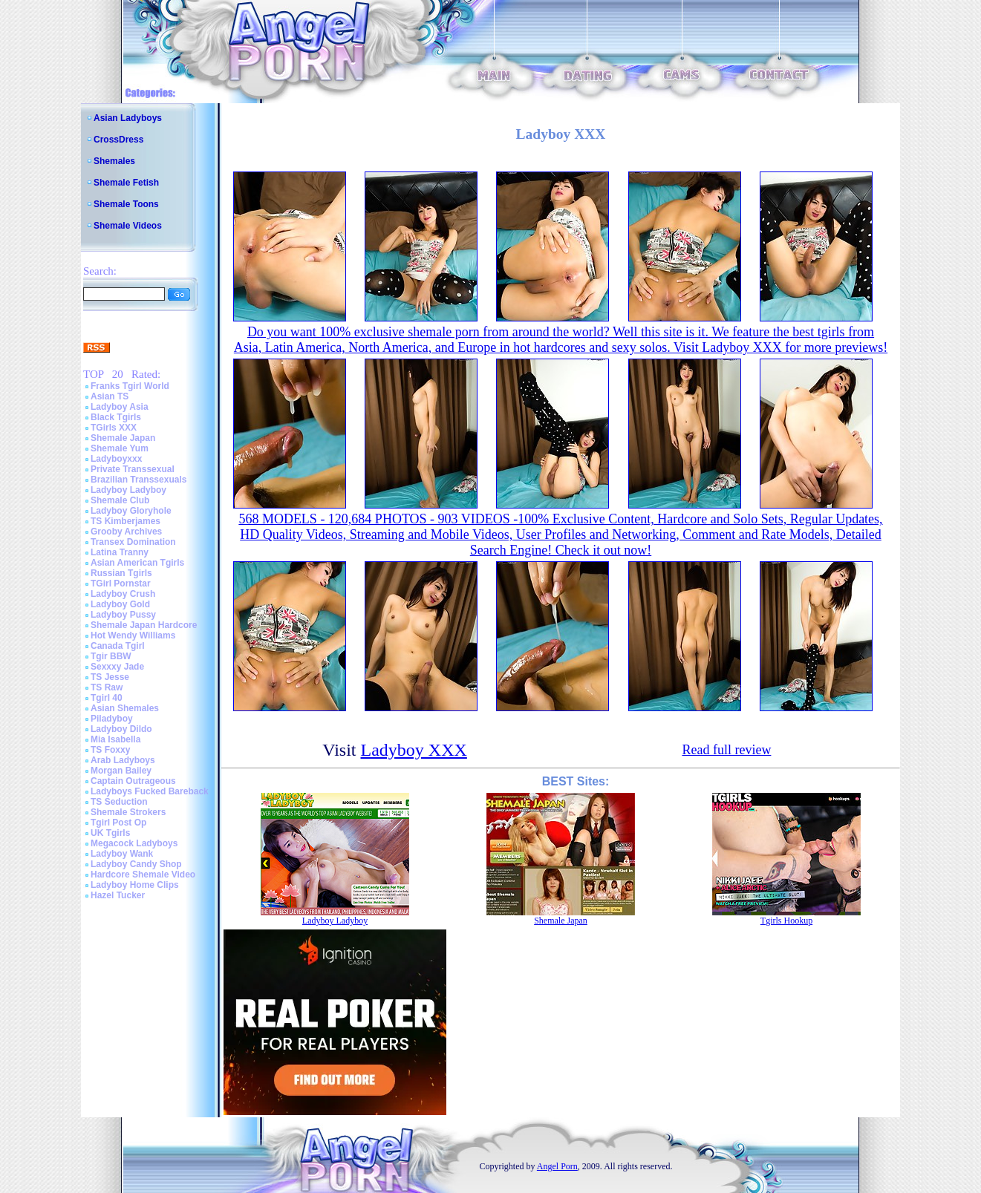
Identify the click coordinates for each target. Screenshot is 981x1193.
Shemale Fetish (126, 182)
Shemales (114, 161)
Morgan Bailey (121, 770)
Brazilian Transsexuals (138, 479)
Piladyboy (112, 718)
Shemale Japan (123, 438)
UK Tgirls (110, 833)
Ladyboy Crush (123, 594)
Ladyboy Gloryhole (131, 511)
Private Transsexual (133, 469)
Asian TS (109, 396)
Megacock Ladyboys (134, 843)
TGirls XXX (114, 427)
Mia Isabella (115, 739)
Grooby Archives (126, 531)
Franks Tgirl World (130, 386)
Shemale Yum (120, 448)
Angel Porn (557, 1166)
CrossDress (118, 139)
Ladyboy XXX (414, 749)
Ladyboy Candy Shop (136, 864)
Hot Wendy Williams (133, 635)
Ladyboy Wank (122, 854)
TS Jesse (110, 677)
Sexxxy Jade (117, 666)
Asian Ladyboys (128, 118)
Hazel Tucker (118, 895)
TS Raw (107, 687)
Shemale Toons (126, 204)
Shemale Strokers (128, 812)
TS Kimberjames (125, 521)
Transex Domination (133, 542)
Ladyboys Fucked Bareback (150, 791)
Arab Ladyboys (123, 760)
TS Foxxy (110, 750)
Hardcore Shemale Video (143, 874)
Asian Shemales (125, 708)
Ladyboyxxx (116, 459)
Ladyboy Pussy (123, 614)
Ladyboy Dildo (121, 729)
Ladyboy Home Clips (135, 885)
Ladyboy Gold (120, 604)
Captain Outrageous (133, 781)
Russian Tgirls (121, 573)
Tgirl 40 (107, 698)
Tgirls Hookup (786, 920)
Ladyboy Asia (120, 407)
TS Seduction (119, 802)
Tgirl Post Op (118, 822)
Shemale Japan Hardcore (144, 625)
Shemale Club (120, 500)
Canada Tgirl (118, 646)
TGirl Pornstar (121, 583)
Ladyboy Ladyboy (128, 490)
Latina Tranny (120, 552)
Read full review (726, 749)
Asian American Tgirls (137, 563)
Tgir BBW (111, 656)
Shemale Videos (128, 225)
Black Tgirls (116, 417)
